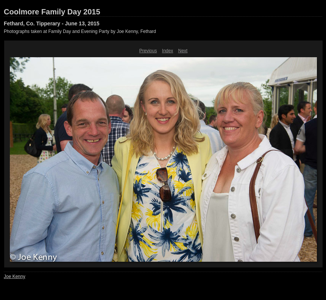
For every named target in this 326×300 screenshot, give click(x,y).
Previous (148, 50)
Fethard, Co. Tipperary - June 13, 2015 (52, 23)
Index (167, 50)
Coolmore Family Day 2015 (52, 12)
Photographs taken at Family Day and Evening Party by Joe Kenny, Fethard (80, 31)
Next (183, 50)
